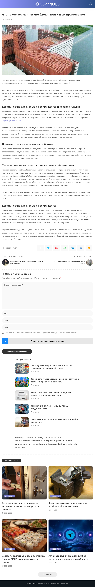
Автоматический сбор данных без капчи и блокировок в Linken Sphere (68, 557)
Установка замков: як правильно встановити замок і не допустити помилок (20, 506)
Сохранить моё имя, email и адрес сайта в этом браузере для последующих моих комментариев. (41, 333)
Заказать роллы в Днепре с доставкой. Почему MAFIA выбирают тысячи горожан (23, 559)
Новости (9, 496)
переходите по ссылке (12, 120)
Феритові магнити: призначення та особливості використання (68, 504)
